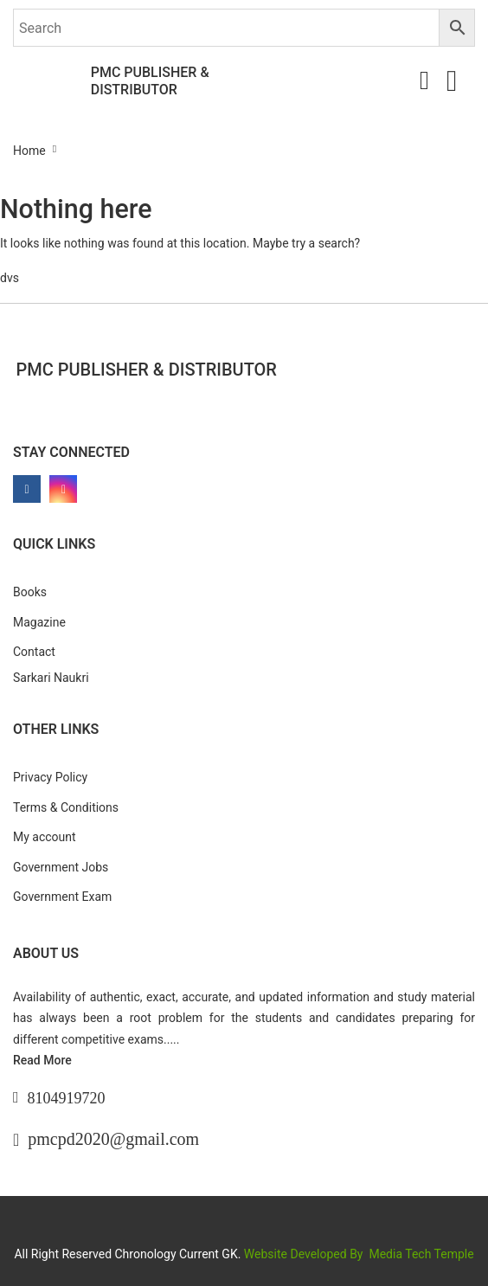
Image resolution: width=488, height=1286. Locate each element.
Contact (34, 652)
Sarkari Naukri (51, 678)
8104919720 (67, 1098)
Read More (42, 1060)
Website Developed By (305, 1254)
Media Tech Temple (421, 1254)
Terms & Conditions (66, 807)
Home (29, 151)
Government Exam (62, 896)
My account (44, 837)
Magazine (39, 622)
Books (30, 592)
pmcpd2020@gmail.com (113, 1138)
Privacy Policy (50, 777)
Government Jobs (60, 867)
